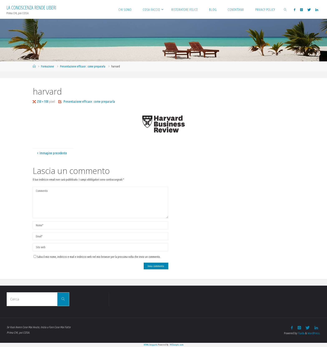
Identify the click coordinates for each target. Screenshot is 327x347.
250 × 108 (43, 101)
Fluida (300, 333)
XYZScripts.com (177, 344)
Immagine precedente (51, 153)
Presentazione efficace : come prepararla (82, 66)
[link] (285, 9)
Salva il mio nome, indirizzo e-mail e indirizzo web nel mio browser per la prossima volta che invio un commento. (97, 256)
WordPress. (313, 333)
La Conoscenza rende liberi (31, 7)
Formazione (47, 66)
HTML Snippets (150, 344)
